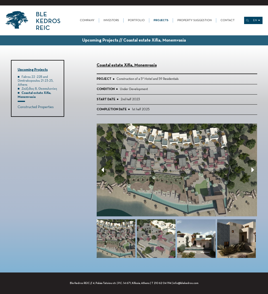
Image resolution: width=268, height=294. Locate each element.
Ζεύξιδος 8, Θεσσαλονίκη (39, 88)
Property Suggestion (194, 20)
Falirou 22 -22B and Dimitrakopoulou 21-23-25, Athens (35, 80)
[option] (177, 170)
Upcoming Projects (33, 69)
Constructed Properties (36, 107)
